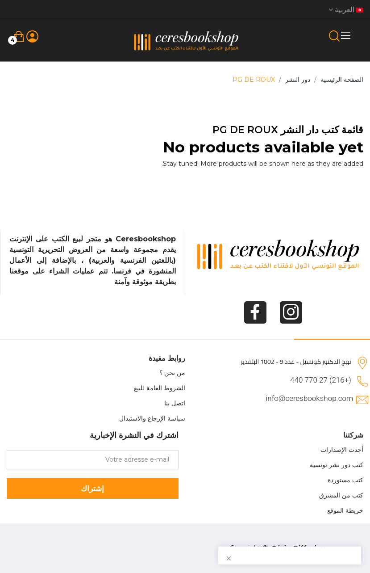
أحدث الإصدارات (341, 450)
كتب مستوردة (345, 480)
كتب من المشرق (341, 495)
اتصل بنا (174, 403)
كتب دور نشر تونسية (336, 465)
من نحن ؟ (172, 373)
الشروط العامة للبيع (159, 388)
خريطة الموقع (345, 510)
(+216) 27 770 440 (320, 379)
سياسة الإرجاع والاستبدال (152, 418)
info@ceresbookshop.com (309, 398)
